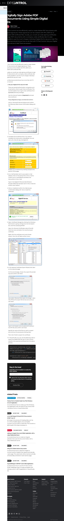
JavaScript (35, 503)
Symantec (11, 92)
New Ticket (45, 481)
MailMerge (24, 413)
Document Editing (11, 500)
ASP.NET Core (16, 413)
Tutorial (9, 11)
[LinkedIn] (44, 95)
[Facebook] (46, 95)
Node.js (26, 430)
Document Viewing (11, 505)
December (13, 27)
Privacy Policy (22, 517)
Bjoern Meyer (13, 26)
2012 (19, 27)
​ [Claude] (47, 81)
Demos (35, 484)
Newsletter (36, 483)
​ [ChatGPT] (47, 71)
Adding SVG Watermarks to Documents (16, 448)
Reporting (9, 498)
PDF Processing (10, 501)
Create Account (14, 517)
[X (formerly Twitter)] (41, 95)
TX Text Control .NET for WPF (14, 489)
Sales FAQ (44, 484)
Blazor (34, 501)
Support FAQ (45, 483)
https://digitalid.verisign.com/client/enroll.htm (20, 99)
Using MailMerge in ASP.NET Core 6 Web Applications (19, 463)
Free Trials (26, 483)
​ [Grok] (47, 85)
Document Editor (17, 430)
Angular (9, 430)
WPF (34, 508)
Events (35, 488)
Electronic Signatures (12, 503)
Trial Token (27, 481)
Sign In (8, 517)
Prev (55, 11)
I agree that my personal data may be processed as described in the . (21, 379)
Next (51, 11)
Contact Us (54, 492)
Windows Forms (11, 397)
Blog (34, 481)
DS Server (9, 493)
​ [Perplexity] (47, 76)
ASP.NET (9, 413)
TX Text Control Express (12, 491)
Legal (28, 517)
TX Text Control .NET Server (13, 481)
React (34, 500)
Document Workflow (11, 506)
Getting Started (21, 397)
